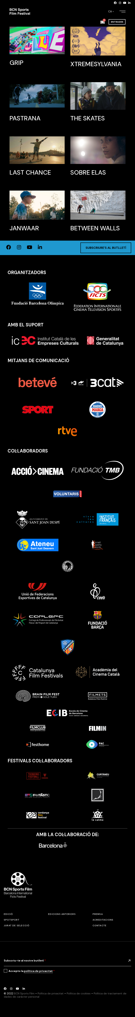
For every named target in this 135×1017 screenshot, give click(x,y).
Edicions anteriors (62, 914)
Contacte (100, 925)
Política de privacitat (51, 993)
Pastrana (25, 118)
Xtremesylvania (96, 64)
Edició (8, 914)
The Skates (87, 118)
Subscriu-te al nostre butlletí (25, 960)
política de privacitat (38, 971)
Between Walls (95, 228)
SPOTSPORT (11, 919)
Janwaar (24, 228)
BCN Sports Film (24, 993)
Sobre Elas (88, 172)
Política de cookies (79, 993)
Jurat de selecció (16, 925)
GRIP (16, 63)
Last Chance (30, 172)
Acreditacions (103, 919)
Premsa (98, 914)
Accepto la (32, 971)
